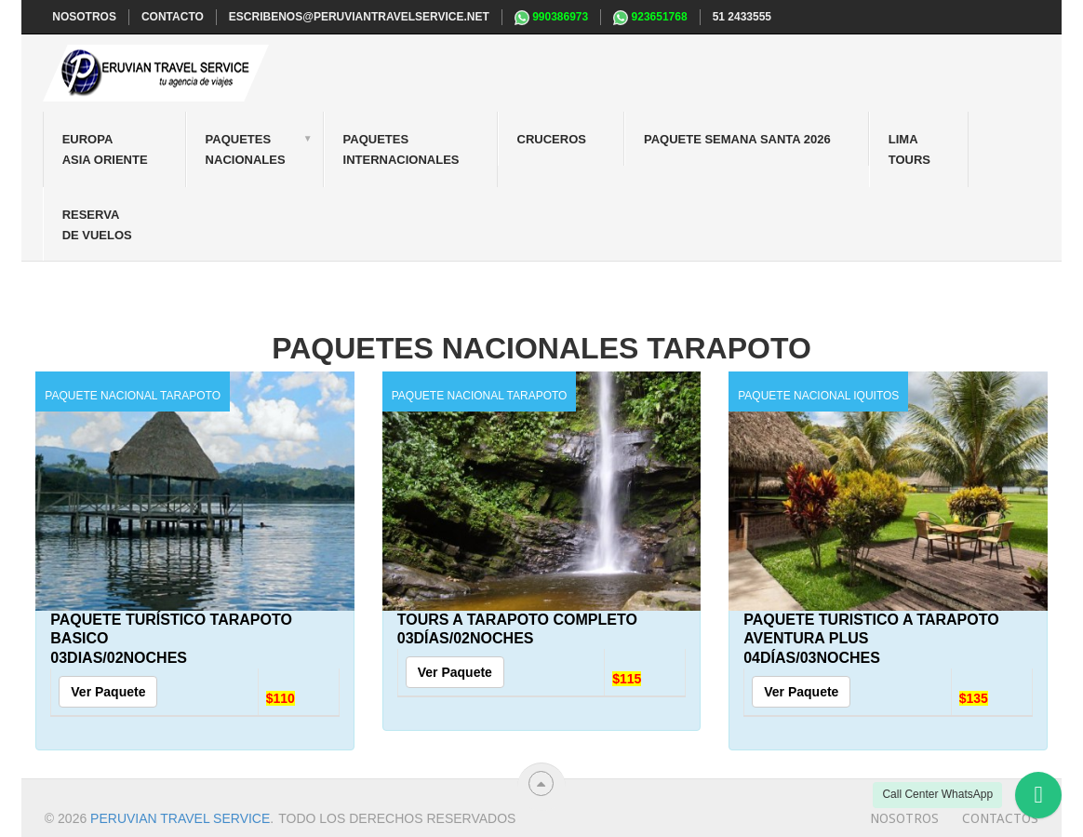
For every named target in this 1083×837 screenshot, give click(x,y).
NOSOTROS (84, 16)
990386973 (551, 17)
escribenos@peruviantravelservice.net (359, 16)
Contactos (1000, 818)
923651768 (650, 17)
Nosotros (904, 818)
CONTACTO (172, 16)
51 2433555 (742, 16)
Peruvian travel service (180, 818)
